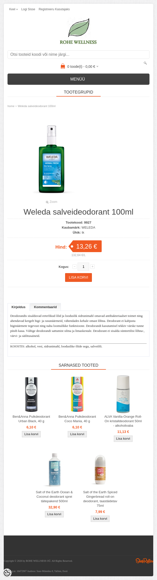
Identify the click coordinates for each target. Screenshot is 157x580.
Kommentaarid (45, 307)
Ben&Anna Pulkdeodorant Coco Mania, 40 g (77, 419)
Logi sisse (28, 9)
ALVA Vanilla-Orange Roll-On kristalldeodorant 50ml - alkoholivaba (123, 421)
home (11, 106)
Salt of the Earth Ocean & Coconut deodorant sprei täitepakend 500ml (54, 496)
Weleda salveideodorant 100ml (37, 106)
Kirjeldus (19, 307)
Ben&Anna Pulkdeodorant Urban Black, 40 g (31, 419)
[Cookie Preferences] (7, 572)
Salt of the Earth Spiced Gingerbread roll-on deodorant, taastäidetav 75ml (100, 498)
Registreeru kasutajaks (54, 9)
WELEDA (88, 227)
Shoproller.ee (144, 560)
